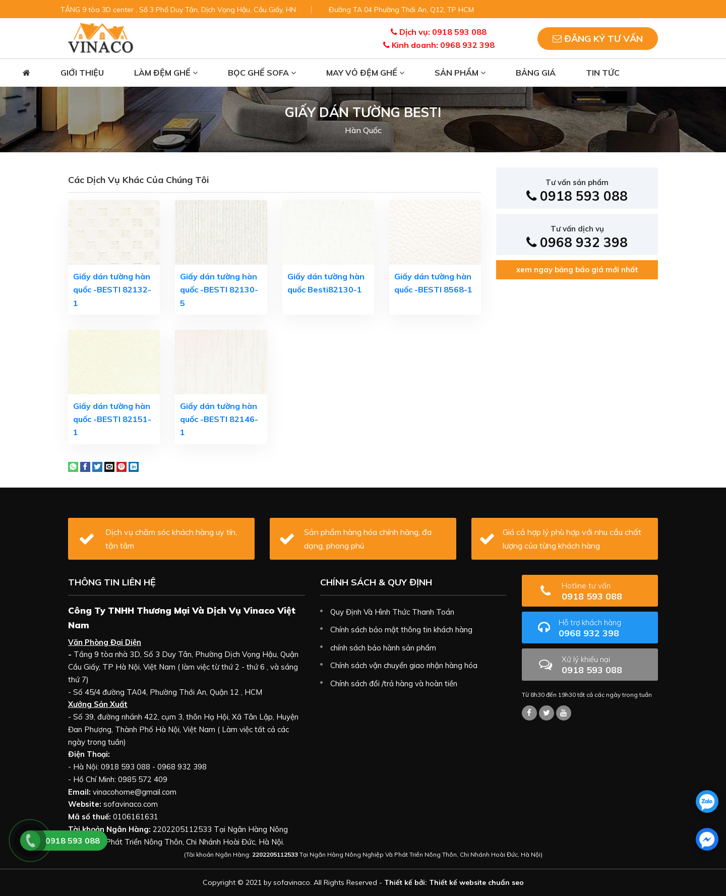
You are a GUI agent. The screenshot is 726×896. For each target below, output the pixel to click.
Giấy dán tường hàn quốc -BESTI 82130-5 (219, 289)
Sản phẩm (460, 73)
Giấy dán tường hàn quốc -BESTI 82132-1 (112, 289)
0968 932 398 (577, 237)
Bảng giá (536, 73)
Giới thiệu (82, 73)
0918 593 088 (577, 190)
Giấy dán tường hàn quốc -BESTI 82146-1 (219, 419)
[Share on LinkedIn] (134, 466)
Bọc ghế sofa (262, 73)
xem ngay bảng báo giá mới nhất (577, 269)
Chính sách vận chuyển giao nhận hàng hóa (403, 665)
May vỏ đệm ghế (365, 73)
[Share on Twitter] (97, 466)
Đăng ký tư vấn (598, 38)
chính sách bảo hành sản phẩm (383, 647)
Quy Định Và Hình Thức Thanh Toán (392, 612)
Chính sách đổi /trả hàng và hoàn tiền (393, 683)
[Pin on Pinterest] (121, 466)
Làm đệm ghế (166, 73)
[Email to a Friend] (109, 466)
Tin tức (603, 73)
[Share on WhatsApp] (73, 466)
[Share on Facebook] (85, 466)
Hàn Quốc (363, 130)
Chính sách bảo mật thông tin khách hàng (401, 629)
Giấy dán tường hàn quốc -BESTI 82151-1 (112, 419)
